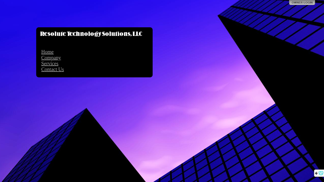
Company (51, 57)
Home (47, 52)
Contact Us (52, 69)
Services (49, 63)
